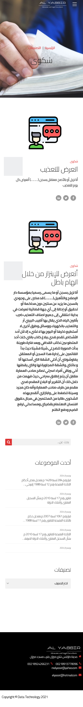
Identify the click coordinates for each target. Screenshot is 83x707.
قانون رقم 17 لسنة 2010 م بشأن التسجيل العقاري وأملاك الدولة (49, 500)
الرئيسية (50, 47)
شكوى (74, 161)
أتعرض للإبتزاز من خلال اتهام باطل (50, 281)
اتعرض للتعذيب (59, 169)
